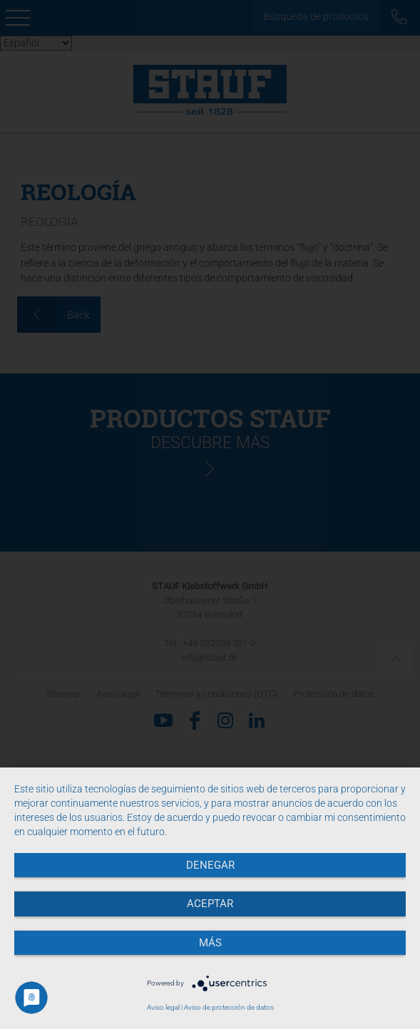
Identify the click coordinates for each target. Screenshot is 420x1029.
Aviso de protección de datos (229, 1007)
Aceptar (210, 903)
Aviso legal (163, 1007)
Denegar (210, 865)
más (210, 942)
